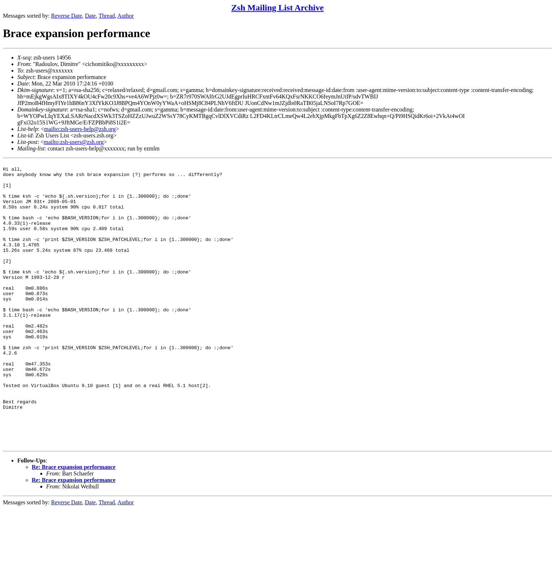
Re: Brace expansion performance (73, 524)
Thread (106, 16)
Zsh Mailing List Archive (277, 7)
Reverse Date (66, 16)
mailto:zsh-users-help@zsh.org (80, 129)
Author (125, 16)
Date (90, 16)
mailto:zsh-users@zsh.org (73, 142)
